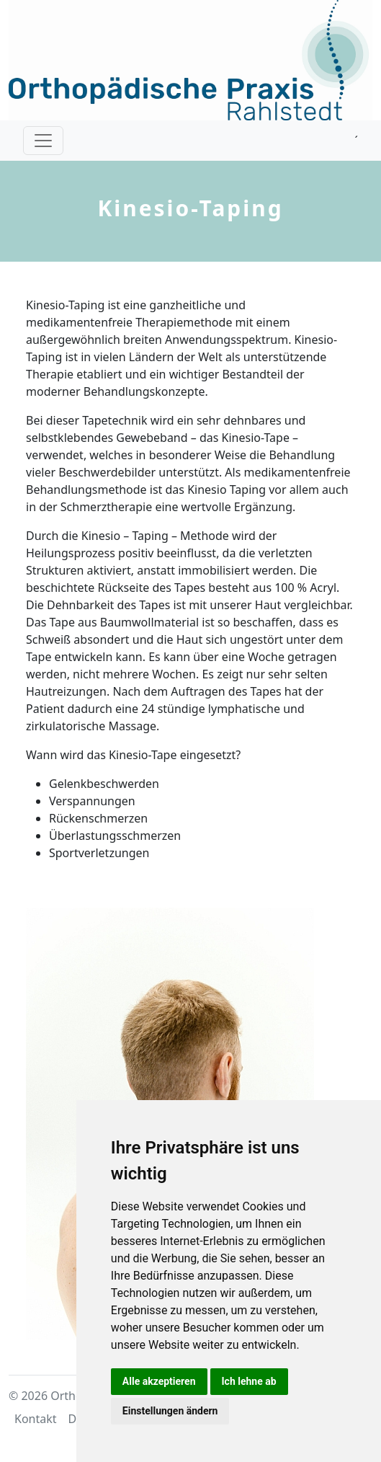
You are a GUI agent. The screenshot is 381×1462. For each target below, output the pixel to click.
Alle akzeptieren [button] (159, 1381)
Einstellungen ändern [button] (170, 1411)
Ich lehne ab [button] (249, 1381)
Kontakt (35, 1419)
